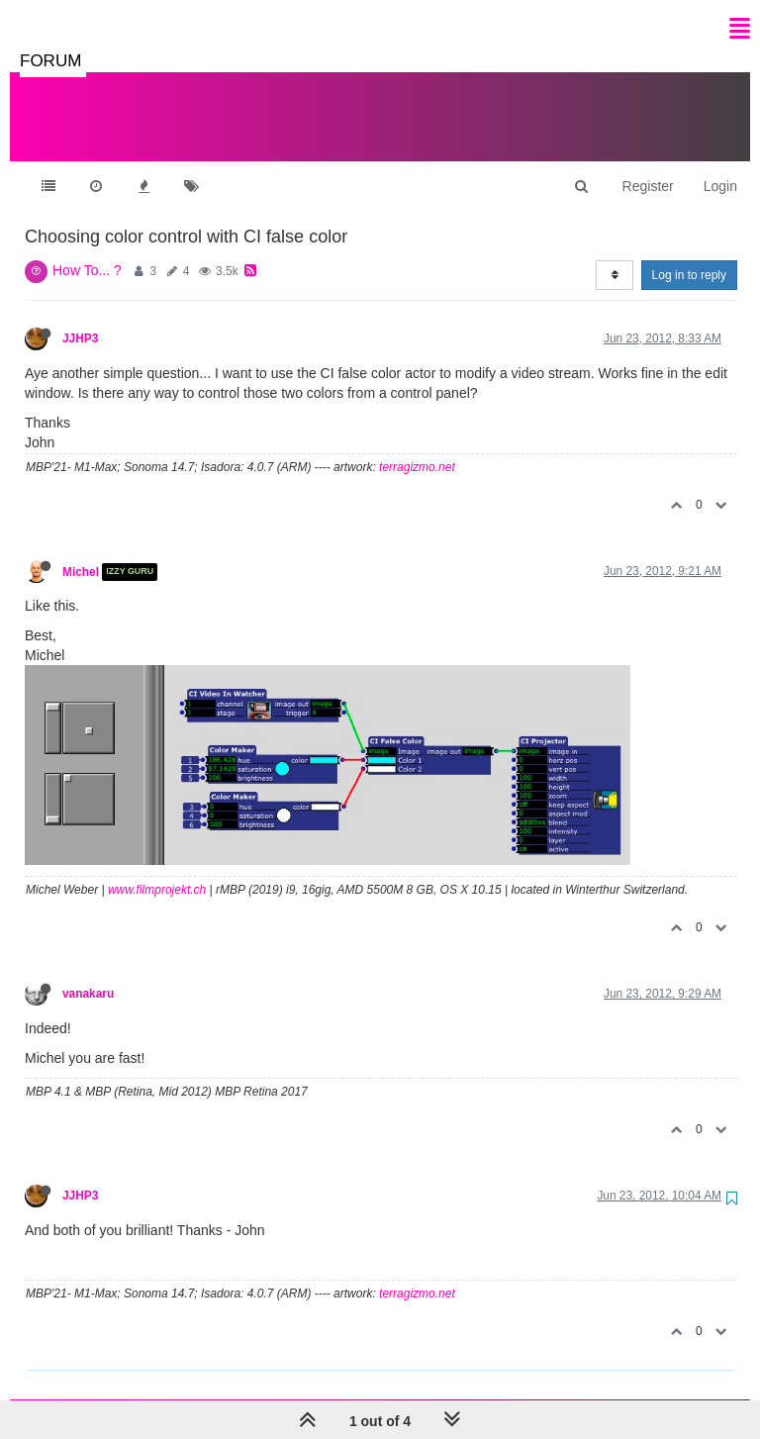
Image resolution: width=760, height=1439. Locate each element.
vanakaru (88, 974)
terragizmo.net (417, 447)
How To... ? (87, 250)
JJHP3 (80, 319)
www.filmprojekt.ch (157, 870)
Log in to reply (689, 255)
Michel (80, 552)
